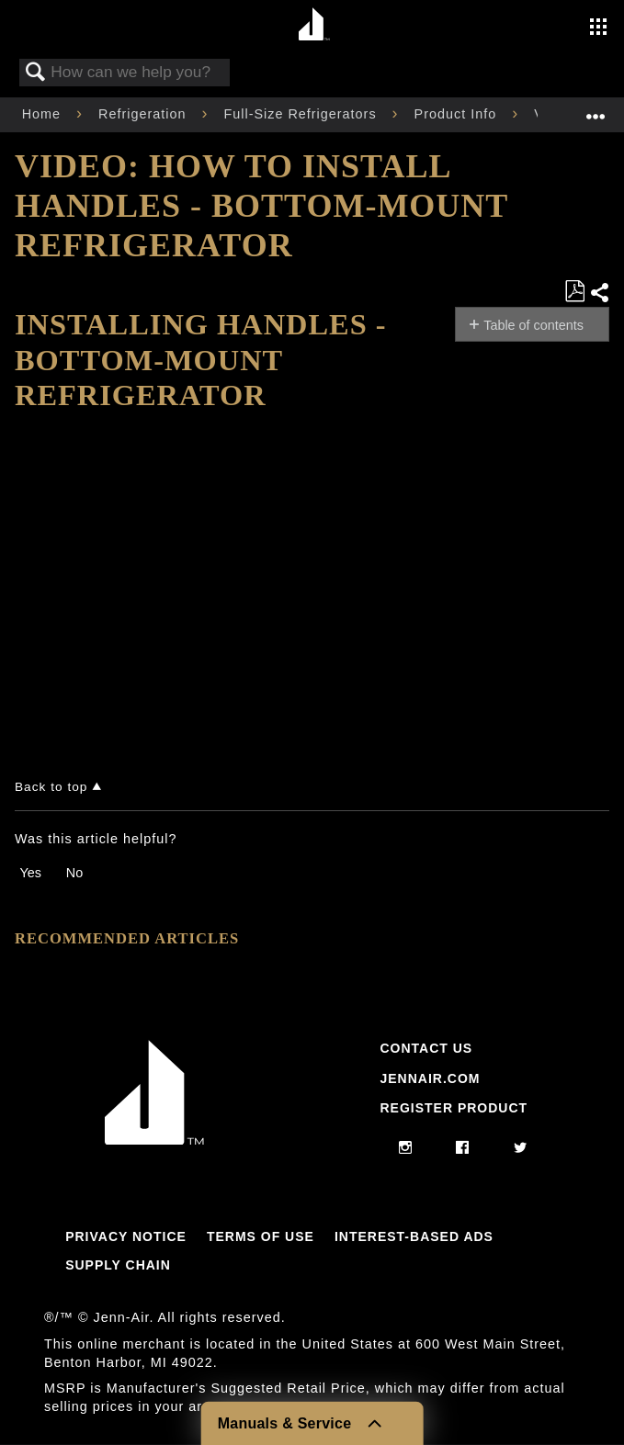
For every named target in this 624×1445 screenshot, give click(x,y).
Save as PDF (574, 291)
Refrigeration (144, 114)
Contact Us (426, 1048)
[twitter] (520, 1148)
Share (599, 292)
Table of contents (533, 325)
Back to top (51, 787)
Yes (29, 872)
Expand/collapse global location (595, 108)
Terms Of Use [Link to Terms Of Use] (260, 1236)
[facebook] (462, 1148)
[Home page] (315, 25)
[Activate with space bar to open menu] (598, 28)
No (74, 872)
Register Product (454, 1108)
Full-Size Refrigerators (301, 114)
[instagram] (405, 1148)
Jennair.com (430, 1078)
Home (43, 114)
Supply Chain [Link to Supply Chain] (118, 1265)
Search (35, 73)
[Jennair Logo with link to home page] (154, 1140)
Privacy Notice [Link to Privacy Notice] (126, 1236)
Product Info (458, 114)
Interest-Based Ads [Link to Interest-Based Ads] (414, 1236)
